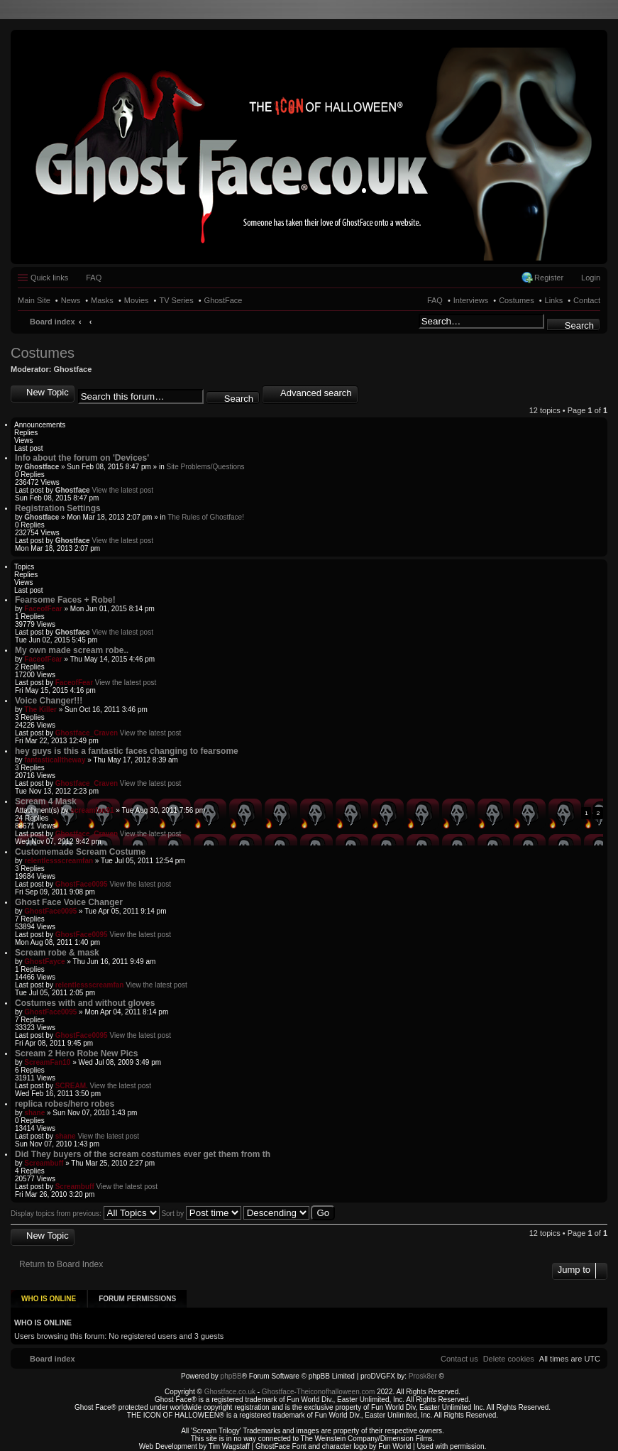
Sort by (201, 1213)
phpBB (231, 1371)
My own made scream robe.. (71, 650)
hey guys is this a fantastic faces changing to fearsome (126, 751)
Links (554, 300)
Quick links (49, 277)
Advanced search (315, 393)
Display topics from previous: (85, 1213)
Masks (102, 300)
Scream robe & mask (57, 953)
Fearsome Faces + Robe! (65, 600)
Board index (52, 321)
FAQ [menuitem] (93, 277)
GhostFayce (44, 961)
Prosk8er (423, 1371)
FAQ (435, 300)
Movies (136, 300)
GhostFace (223, 300)
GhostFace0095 (81, 884)
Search (579, 325)
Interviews (471, 300)
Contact (586, 300)
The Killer (40, 709)
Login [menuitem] (590, 277)
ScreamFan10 (47, 1062)
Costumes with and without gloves (85, 1003)
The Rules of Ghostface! (205, 517)
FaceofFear (43, 609)
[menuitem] (508, 1353)
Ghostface (73, 369)
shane (34, 1113)
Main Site (34, 300)
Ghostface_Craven (86, 733)
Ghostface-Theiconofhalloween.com (318, 1387)
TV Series (176, 300)
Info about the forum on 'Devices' (82, 458)
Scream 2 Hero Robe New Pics (76, 1053)
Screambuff (43, 1163)
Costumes (516, 300)
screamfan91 (92, 810)
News (71, 300)
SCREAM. (71, 1086)
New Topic (47, 392)
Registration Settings (58, 508)
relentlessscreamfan (58, 861)
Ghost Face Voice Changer (69, 902)
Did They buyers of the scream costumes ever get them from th (142, 1154)
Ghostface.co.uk (231, 1387)
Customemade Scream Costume (80, 852)
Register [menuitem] (548, 277)
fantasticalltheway (54, 760)
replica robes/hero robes (64, 1104)
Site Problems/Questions (205, 467)
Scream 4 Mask (46, 801)
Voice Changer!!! (48, 701)
